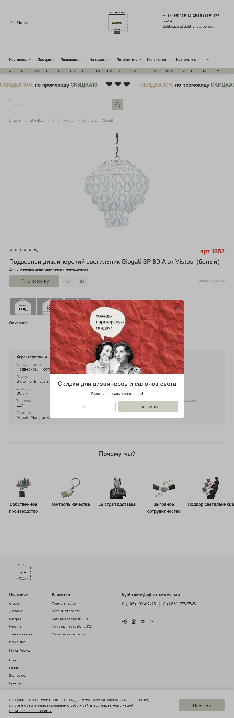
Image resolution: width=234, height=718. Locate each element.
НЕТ (85, 407)
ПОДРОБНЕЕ (148, 407)
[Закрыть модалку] (176, 308)
